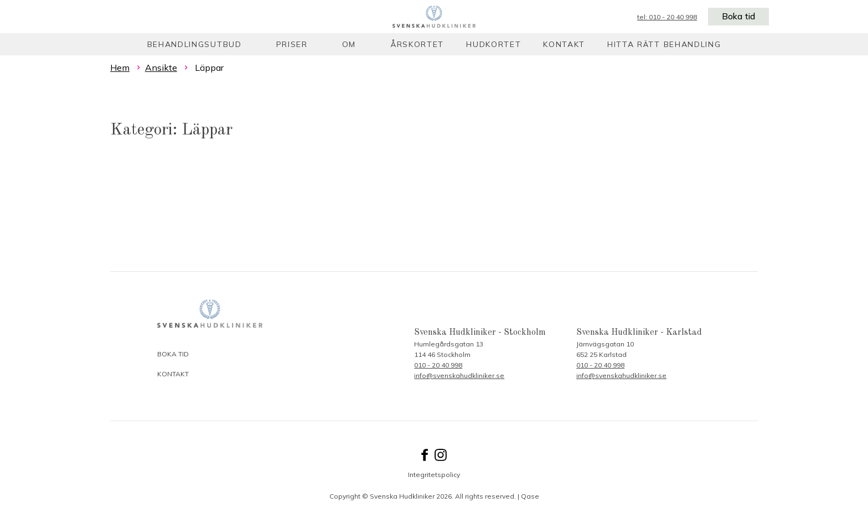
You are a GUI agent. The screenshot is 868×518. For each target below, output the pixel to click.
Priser (292, 44)
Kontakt (564, 44)
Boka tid (738, 16)
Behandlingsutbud (194, 44)
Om (349, 44)
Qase (530, 496)
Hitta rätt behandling (664, 44)
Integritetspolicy (434, 474)
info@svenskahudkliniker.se (459, 375)
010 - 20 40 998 (438, 365)
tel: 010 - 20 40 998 (666, 17)
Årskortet (417, 44)
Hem (120, 67)
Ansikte (161, 67)
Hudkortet (493, 44)
